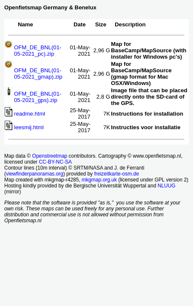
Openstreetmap (50, 156)
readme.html (29, 113)
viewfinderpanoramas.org (34, 174)
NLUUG (167, 186)
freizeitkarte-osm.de (116, 174)
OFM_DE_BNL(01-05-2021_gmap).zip (38, 73)
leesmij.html (29, 127)
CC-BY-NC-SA (55, 162)
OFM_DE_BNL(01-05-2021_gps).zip (37, 97)
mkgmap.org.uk (99, 180)
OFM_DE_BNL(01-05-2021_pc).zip (37, 50)
